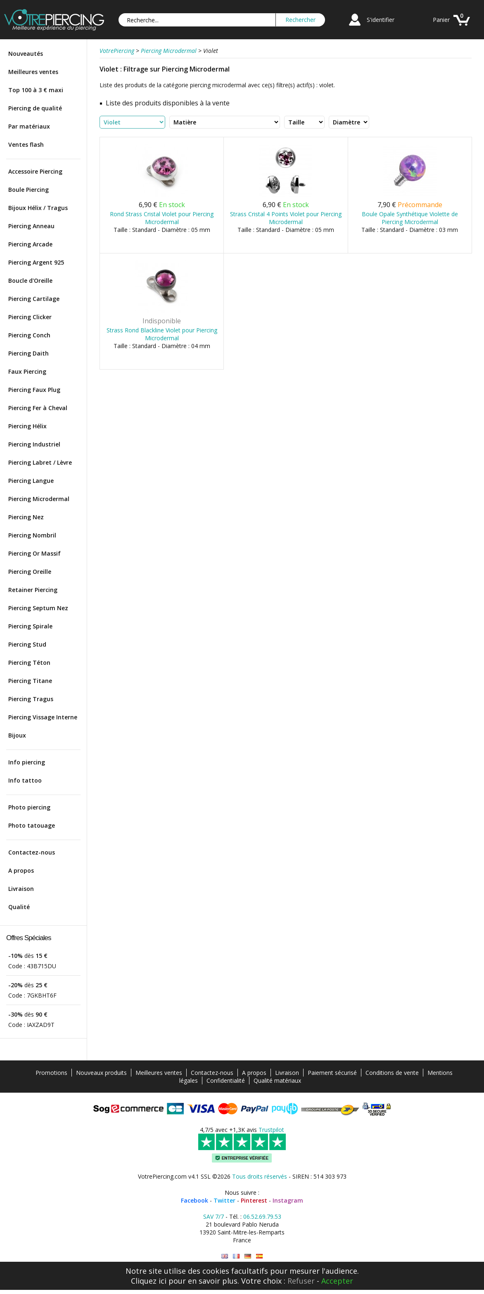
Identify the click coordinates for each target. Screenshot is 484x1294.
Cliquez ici (148, 1281)
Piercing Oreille (29, 571)
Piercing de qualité (35, 108)
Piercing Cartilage (33, 299)
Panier (441, 20)
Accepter (337, 1281)
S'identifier (380, 20)
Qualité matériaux (277, 1080)
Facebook (194, 1200)
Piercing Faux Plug (34, 390)
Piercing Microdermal (38, 499)
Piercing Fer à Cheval (37, 408)
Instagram (288, 1200)
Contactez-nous (31, 852)
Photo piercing (29, 807)
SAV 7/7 (213, 1216)
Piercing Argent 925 (36, 262)
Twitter (224, 1200)
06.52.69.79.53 (262, 1216)
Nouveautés (25, 53)
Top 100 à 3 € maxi (35, 90)
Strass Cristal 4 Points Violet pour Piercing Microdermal (286, 218)
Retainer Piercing (32, 590)
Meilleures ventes (33, 72)
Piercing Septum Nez (38, 608)
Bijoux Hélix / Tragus (38, 208)
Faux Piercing (27, 371)
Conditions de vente (392, 1073)
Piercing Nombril (32, 535)
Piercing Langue (31, 481)
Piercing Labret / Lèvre (40, 462)
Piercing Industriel (34, 444)
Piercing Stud (27, 644)
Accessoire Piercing (35, 171)
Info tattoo (25, 780)
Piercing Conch (29, 335)
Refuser (301, 1281)
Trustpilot (271, 1130)
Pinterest (254, 1200)
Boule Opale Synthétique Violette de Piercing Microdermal (410, 218)
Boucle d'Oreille (30, 280)
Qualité (19, 907)
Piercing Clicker (30, 317)
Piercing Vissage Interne (42, 717)
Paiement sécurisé (332, 1073)
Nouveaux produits (101, 1073)
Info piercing (26, 762)
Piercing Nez (26, 517)
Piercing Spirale (30, 626)
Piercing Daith (28, 353)
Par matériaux (29, 126)
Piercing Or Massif (34, 553)
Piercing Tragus (30, 699)
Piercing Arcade (30, 244)
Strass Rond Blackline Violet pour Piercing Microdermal (162, 334)
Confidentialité (225, 1080)
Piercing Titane (30, 681)
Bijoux (17, 735)
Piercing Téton (29, 662)
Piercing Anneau (31, 226)
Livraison (21, 889)
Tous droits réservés (259, 1176)
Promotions (51, 1073)
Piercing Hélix (27, 426)
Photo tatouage (31, 825)
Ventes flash (26, 144)
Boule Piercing (28, 189)
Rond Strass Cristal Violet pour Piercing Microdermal (162, 218)
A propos (21, 870)
